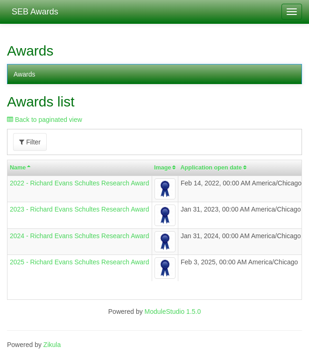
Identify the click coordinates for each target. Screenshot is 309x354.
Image (162, 167)
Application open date (211, 167)
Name (18, 167)
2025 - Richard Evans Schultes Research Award (79, 262)
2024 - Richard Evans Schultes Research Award (79, 236)
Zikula (52, 344)
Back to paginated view (44, 119)
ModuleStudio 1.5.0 (173, 311)
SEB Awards (32, 11)
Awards (24, 74)
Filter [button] (30, 142)
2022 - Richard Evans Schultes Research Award (79, 183)
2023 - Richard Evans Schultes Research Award (79, 209)
